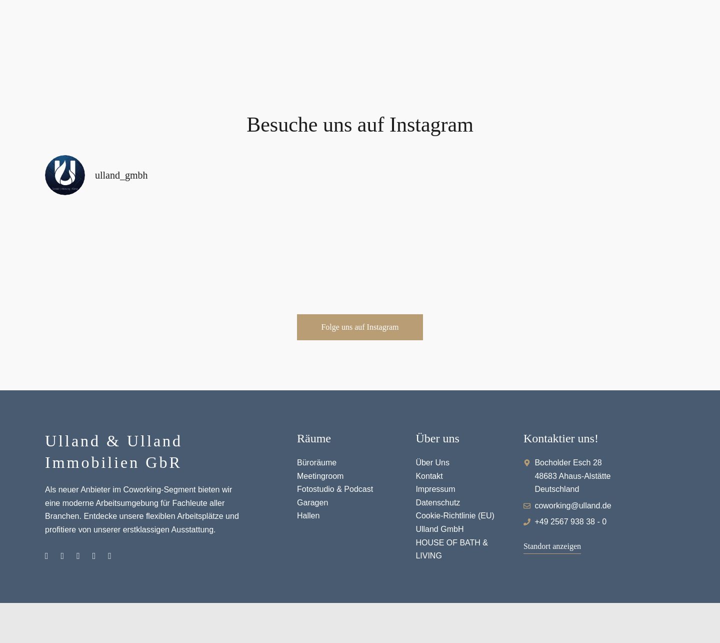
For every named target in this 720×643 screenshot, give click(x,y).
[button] (359, 327)
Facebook (62, 555)
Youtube (94, 555)
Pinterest (78, 555)
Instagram (46, 555)
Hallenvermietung (110, 555)
